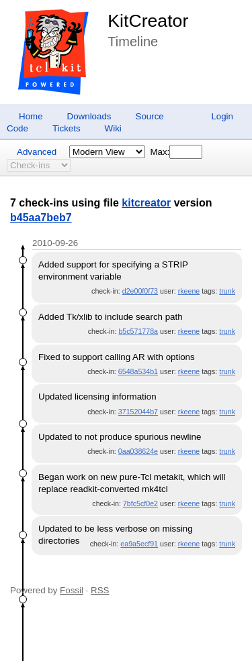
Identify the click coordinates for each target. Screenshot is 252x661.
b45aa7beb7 (41, 217)
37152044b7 (138, 412)
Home (31, 116)
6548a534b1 (138, 371)
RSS (100, 590)
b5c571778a (138, 331)
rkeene (189, 291)
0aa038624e (138, 451)
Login (222, 116)
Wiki (113, 128)
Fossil (71, 590)
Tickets (66, 128)
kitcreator (146, 202)
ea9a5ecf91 (139, 544)
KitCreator (148, 21)
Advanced (36, 152)
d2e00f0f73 (140, 291)
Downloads (89, 116)
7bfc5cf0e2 (140, 503)
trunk (227, 291)
